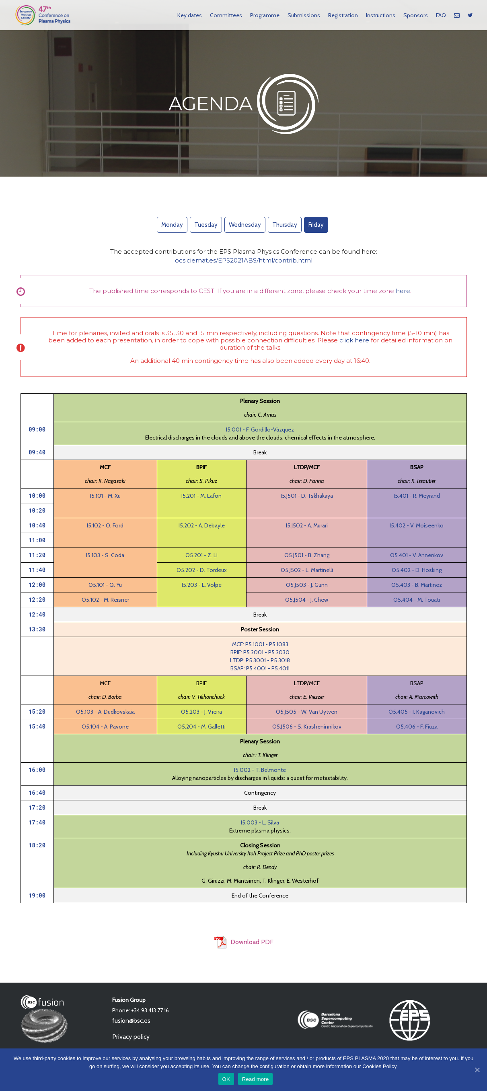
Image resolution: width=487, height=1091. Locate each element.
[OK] (477, 1070)
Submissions (304, 15)
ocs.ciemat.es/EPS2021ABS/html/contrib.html (243, 260)
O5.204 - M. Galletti (201, 726)
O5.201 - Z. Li (201, 555)
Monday (172, 224)
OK (226, 1079)
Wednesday (245, 224)
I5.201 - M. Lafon (201, 495)
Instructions (380, 15)
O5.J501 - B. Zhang (306, 555)
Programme (264, 15)
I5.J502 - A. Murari (307, 525)
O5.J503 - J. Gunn (307, 584)
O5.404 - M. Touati (416, 599)
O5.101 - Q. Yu (105, 584)
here (403, 291)
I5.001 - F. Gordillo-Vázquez (260, 429)
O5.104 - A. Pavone (105, 726)
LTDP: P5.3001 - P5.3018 (260, 660)
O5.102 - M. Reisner (105, 599)
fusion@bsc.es (131, 1020)
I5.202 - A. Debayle (202, 525)
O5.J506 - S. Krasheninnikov (306, 726)
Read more (255, 1079)
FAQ (441, 15)
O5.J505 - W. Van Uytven (306, 711)
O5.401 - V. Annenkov (416, 555)
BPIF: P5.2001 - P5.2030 (260, 652)
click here (354, 340)
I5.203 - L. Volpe (202, 584)
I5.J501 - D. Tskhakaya (307, 495)
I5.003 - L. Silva (260, 822)
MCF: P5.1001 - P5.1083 (260, 644)
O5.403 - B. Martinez (416, 584)
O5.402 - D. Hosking (417, 570)
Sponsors (415, 15)
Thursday (284, 224)
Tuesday (206, 224)
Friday (316, 224)
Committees (226, 15)
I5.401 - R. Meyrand (417, 495)
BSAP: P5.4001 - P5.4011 (260, 668)
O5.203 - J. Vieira (201, 711)
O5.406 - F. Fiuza (417, 726)
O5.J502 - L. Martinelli (307, 570)
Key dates (189, 15)
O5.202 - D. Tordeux (202, 570)
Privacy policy (131, 1036)
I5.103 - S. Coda (105, 555)
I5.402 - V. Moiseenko (417, 525)
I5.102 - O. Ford (105, 525)
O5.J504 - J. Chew (306, 599)
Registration (343, 15)
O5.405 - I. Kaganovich (416, 711)
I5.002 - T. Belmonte (260, 769)
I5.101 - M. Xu (105, 495)
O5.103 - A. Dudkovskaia (105, 711)
